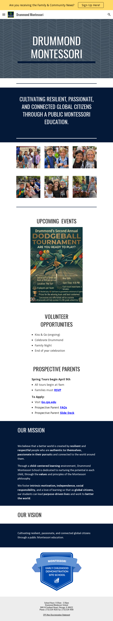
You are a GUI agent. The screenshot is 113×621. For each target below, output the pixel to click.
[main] (56, 48)
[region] (56, 5)
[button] (4, 14)
